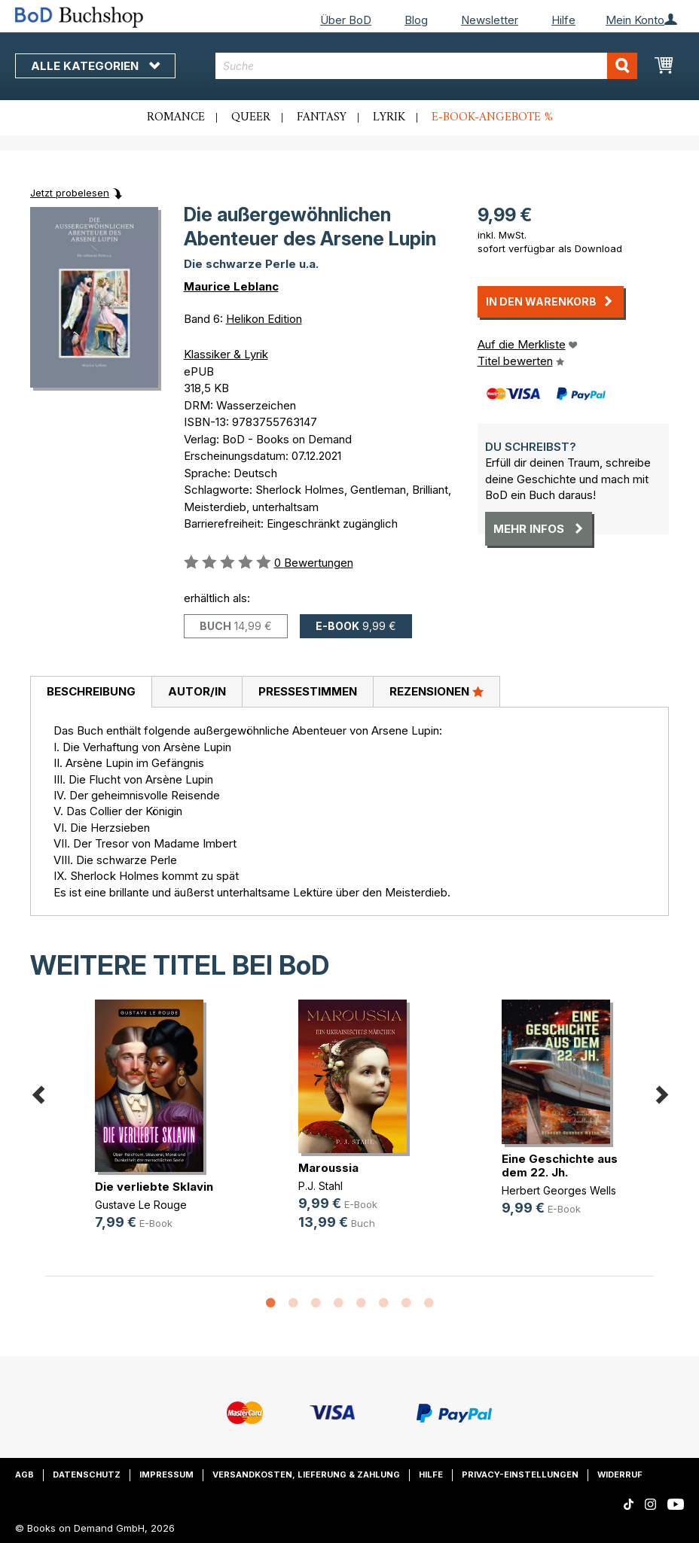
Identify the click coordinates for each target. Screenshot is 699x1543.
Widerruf (620, 1474)
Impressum (166, 1474)
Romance (176, 117)
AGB (24, 1474)
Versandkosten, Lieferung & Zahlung (306, 1474)
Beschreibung (91, 691)
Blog (416, 20)
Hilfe (563, 20)
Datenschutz (87, 1474)
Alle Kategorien (95, 66)
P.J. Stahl (320, 1185)
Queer (250, 117)
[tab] (90, 692)
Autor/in (197, 691)
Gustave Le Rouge (141, 1204)
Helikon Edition (264, 319)
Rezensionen (436, 691)
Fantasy (321, 117)
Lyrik (389, 117)
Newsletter (489, 20)
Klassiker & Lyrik (226, 354)
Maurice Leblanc (231, 286)
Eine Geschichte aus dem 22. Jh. (560, 1165)
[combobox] (425, 66)
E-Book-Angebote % (492, 117)
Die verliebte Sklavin (154, 1186)
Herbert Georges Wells (559, 1190)
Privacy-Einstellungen (520, 1474)
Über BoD (345, 20)
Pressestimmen (307, 691)
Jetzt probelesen (69, 193)
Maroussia (328, 1168)
